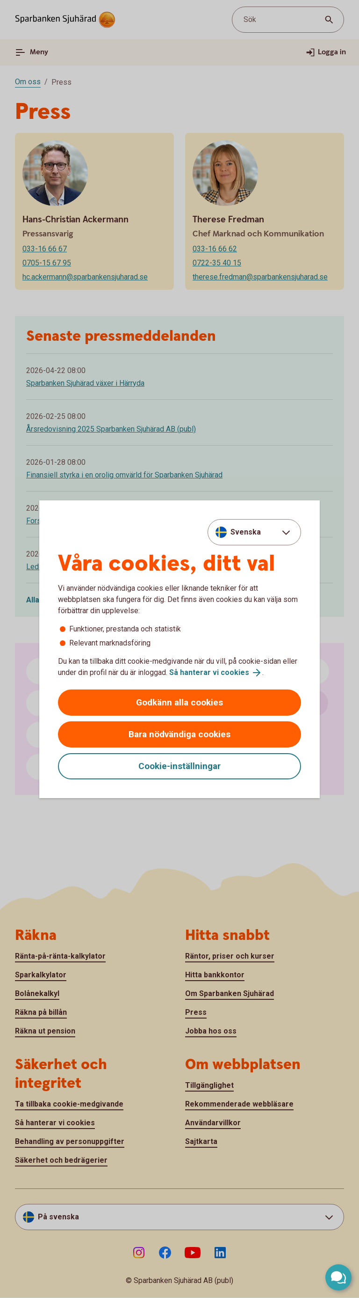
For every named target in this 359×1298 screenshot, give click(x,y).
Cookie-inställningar (179, 766)
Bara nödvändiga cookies (179, 734)
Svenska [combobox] (245, 532)
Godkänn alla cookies (179, 702)
